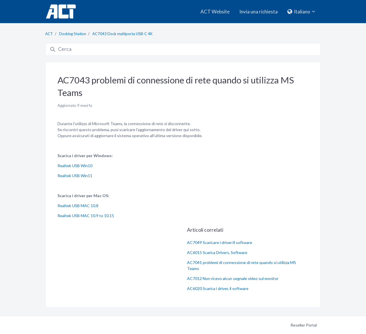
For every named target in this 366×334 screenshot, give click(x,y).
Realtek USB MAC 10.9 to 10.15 (85, 215)
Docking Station (72, 33)
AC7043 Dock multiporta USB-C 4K (122, 33)
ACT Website (215, 12)
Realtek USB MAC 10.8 (77, 205)
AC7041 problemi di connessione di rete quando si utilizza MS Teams (241, 265)
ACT (49, 33)
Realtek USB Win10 (74, 165)
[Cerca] (183, 49)
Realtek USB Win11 (74, 175)
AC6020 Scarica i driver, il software (217, 288)
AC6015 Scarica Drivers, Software (217, 252)
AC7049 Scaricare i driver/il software (219, 242)
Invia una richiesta (258, 12)
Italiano (301, 12)
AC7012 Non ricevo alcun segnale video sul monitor (233, 278)
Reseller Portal (304, 325)
